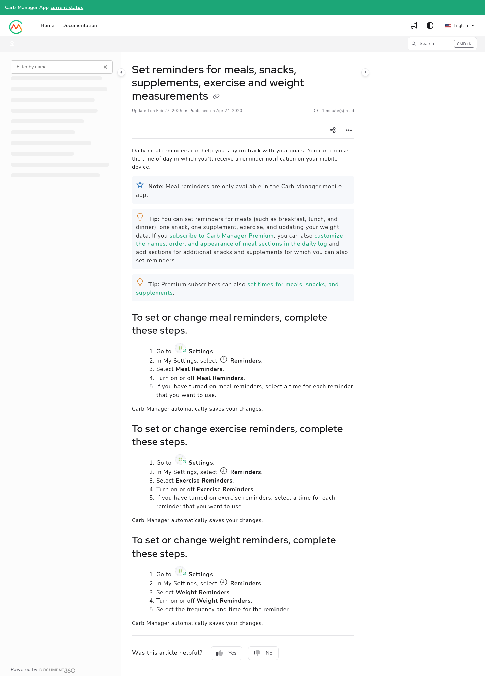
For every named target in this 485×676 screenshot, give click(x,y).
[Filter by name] (62, 67)
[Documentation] (79, 25)
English (456, 26)
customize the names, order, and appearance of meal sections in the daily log (239, 240)
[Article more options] (349, 130)
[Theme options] (430, 25)
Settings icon (181, 348)
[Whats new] (414, 25)
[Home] (47, 25)
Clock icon (223, 359)
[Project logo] (16, 25)
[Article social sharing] (332, 130)
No (263, 653)
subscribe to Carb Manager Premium (222, 236)
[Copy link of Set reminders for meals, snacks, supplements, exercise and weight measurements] (216, 96)
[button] (442, 43)
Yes (226, 653)
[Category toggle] (121, 72)
